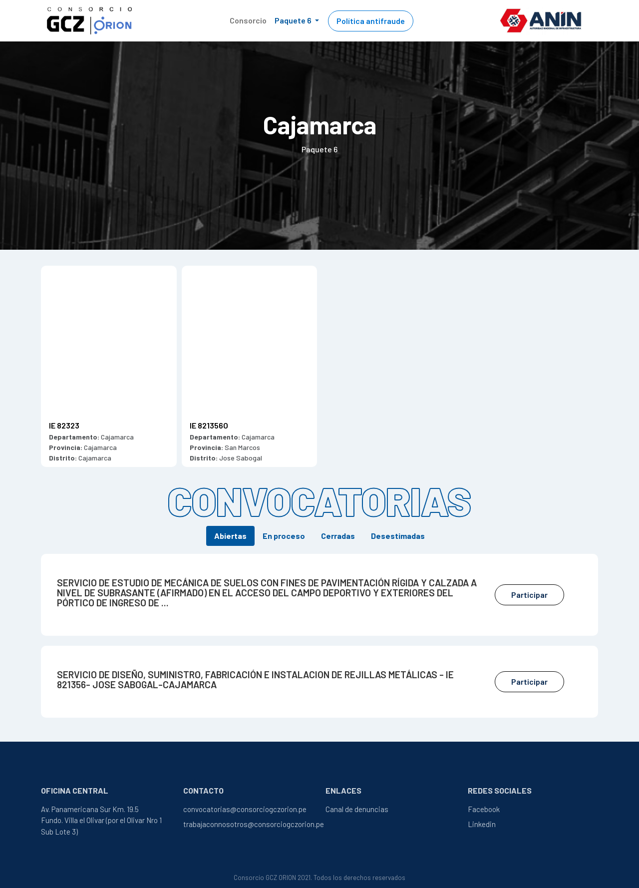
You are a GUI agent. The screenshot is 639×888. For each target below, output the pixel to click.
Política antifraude (370, 20)
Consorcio (248, 20)
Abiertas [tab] (230, 535)
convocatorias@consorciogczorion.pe (245, 809)
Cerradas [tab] (338, 535)
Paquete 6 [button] (294, 20)
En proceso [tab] (284, 535)
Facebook (484, 809)
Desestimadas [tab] (398, 535)
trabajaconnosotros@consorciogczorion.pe (253, 824)
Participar (529, 594)
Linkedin (482, 824)
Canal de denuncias (356, 809)
